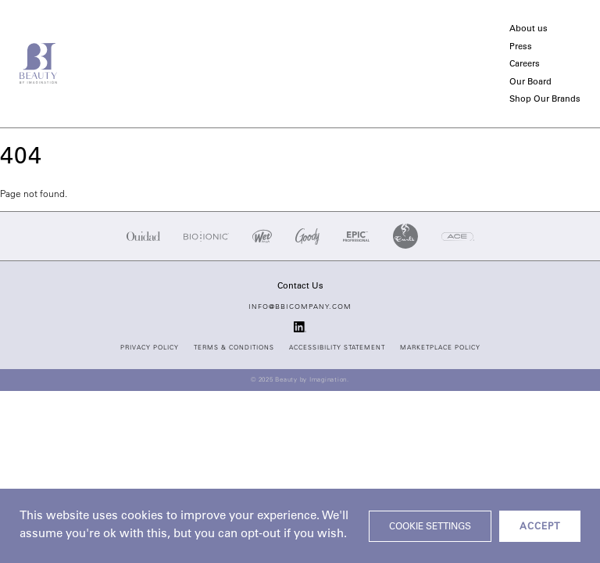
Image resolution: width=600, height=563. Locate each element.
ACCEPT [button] (540, 527)
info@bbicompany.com (300, 306)
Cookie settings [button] (430, 527)
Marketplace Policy (440, 348)
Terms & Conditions (234, 348)
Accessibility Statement (337, 348)
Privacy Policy (149, 348)
